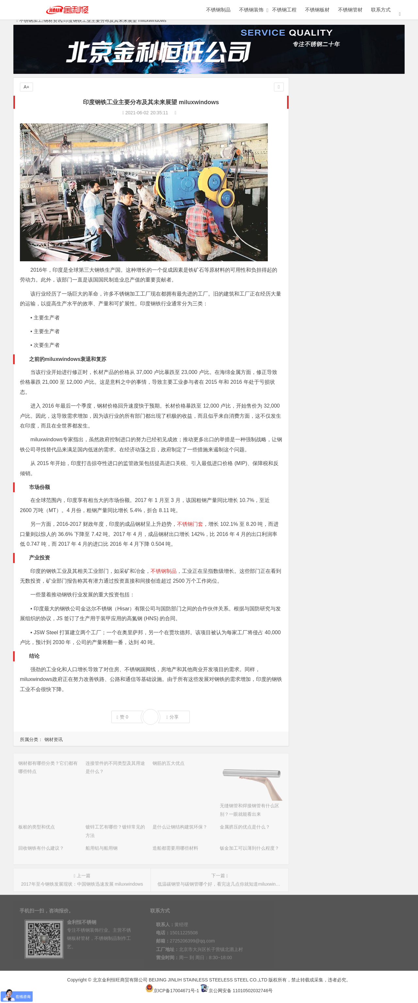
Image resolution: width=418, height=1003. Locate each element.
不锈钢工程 (284, 9)
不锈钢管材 (350, 9)
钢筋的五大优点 (316, 118)
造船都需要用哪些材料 (323, 191)
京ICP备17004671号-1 (172, 990)
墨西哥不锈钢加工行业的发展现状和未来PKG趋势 (350, 255)
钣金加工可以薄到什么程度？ (329, 200)
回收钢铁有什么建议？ (323, 172)
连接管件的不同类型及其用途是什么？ (339, 108)
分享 (172, 717)
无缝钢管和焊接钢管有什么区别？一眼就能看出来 (350, 127)
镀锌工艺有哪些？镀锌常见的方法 (334, 145)
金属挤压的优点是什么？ (325, 163)
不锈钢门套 (190, 524)
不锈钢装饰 (251, 9)
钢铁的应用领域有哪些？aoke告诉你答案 (341, 227)
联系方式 (381, 9)
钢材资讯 (53, 739)
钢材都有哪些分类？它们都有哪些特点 (339, 99)
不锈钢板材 (317, 9)
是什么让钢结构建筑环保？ (327, 154)
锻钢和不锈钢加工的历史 (325, 218)
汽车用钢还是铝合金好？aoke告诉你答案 (341, 236)
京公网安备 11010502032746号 (237, 990)
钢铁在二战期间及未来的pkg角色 (333, 264)
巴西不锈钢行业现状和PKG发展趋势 (337, 246)
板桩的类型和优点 (318, 136)
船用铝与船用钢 (316, 182)
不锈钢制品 (218, 9)
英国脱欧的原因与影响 (323, 209)
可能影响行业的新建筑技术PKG (332, 273)
